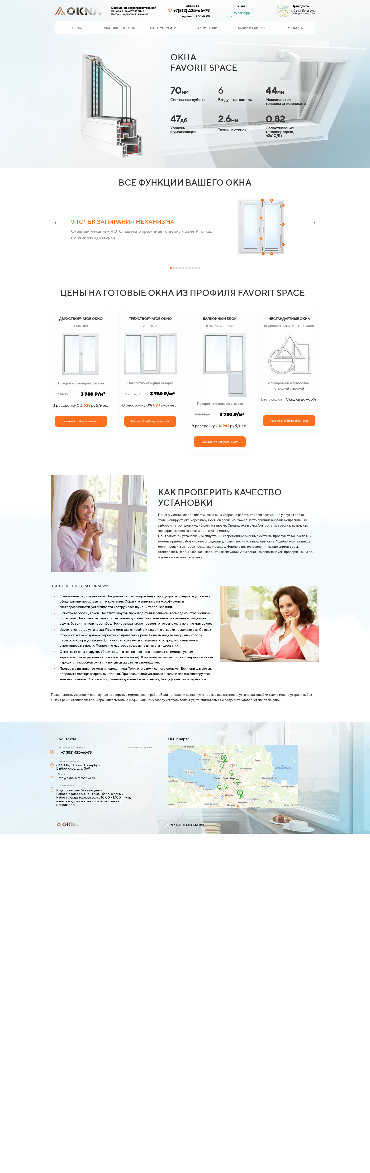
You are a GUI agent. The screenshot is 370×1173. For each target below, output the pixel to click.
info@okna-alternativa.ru (76, 778)
